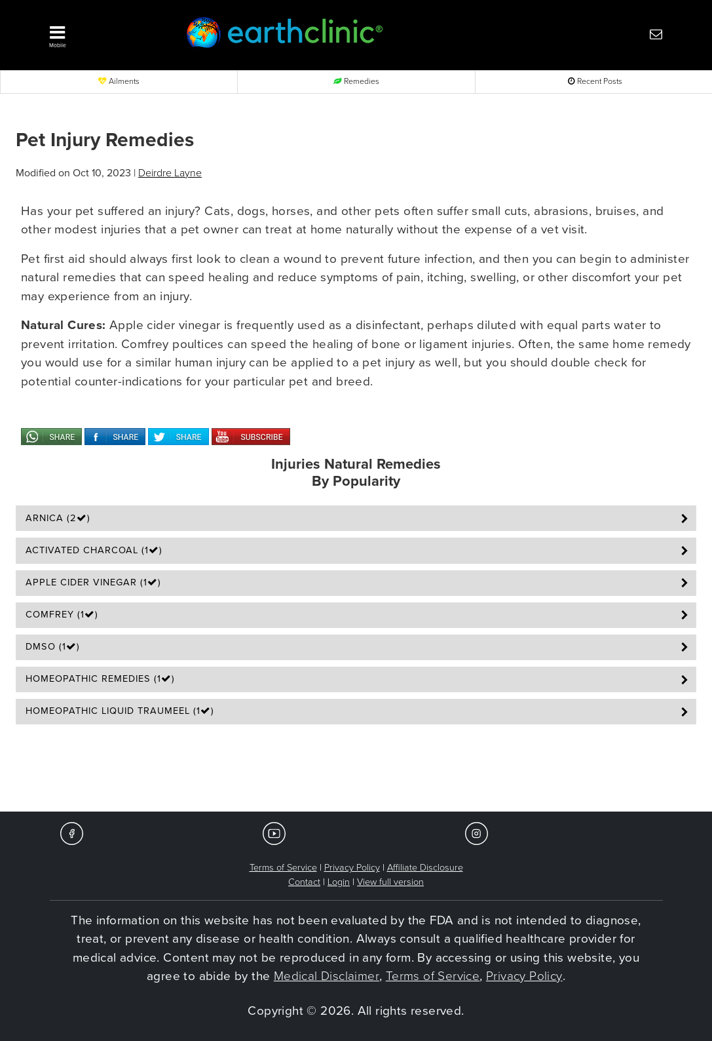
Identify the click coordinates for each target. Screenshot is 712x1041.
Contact (304, 882)
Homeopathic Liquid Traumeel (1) (120, 711)
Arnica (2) (58, 518)
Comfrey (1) (62, 614)
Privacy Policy (352, 867)
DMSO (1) (53, 646)
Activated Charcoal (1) (94, 550)
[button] (101, 33)
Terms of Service (283, 867)
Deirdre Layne (170, 173)
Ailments (119, 82)
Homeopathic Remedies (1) (100, 678)
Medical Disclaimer (326, 976)
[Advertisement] (356, 772)
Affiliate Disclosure (425, 867)
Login (339, 882)
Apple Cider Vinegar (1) (93, 582)
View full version (390, 882)
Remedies (356, 82)
